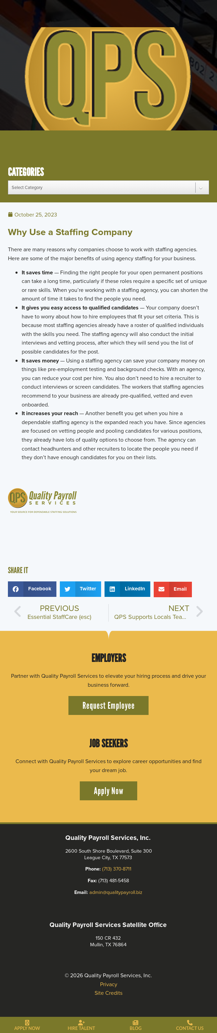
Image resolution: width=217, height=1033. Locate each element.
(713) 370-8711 (117, 869)
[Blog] (135, 1023)
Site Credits (108, 993)
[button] (32, 589)
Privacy (108, 984)
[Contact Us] (190, 1023)
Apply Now (27, 1028)
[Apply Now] (27, 1023)
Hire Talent (81, 1028)
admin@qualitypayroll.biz (116, 892)
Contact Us (190, 1028)
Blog (136, 1028)
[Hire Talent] (81, 1023)
